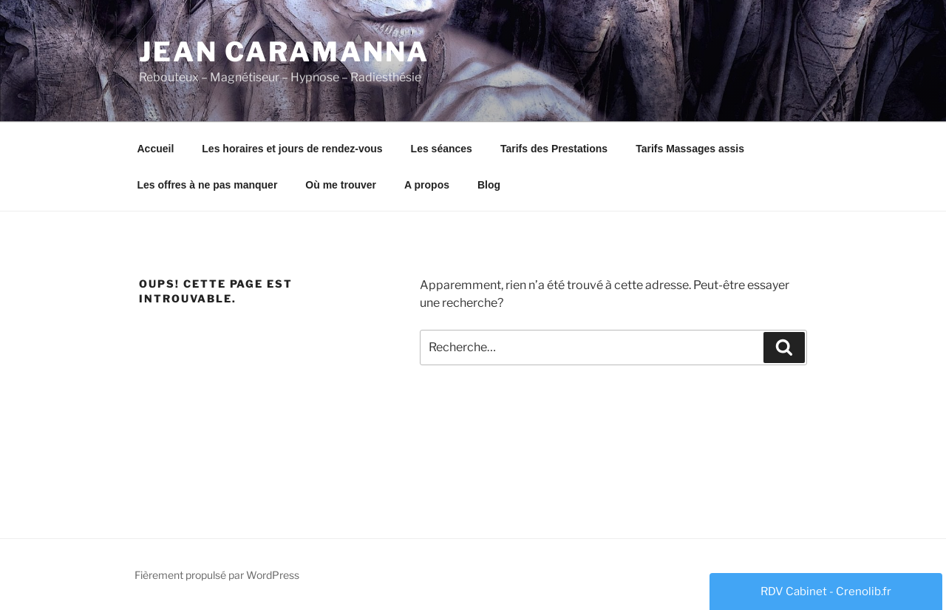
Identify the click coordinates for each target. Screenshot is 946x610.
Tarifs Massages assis (690, 149)
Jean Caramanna (284, 51)
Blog (488, 185)
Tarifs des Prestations (554, 149)
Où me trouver (340, 185)
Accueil (155, 149)
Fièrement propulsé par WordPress (217, 575)
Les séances (441, 149)
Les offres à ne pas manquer (207, 185)
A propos (426, 185)
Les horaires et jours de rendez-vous (292, 149)
